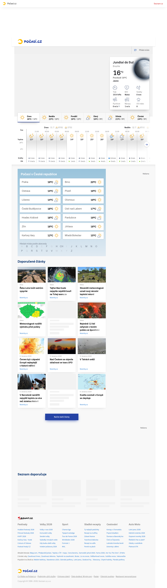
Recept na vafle (90, 543)
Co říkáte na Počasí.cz (27, 576)
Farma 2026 (100, 553)
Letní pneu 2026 (135, 530)
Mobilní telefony (40, 560)
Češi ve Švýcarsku (113, 540)
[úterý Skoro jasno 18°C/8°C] (94, 117)
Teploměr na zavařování (65, 556)
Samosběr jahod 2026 (87, 553)
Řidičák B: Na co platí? (137, 540)
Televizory (96, 560)
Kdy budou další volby (47, 543)
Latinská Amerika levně (115, 543)
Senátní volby (45, 536)
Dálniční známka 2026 (137, 533)
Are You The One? (112, 553)
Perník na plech (89, 547)
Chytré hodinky (106, 560)
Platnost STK (133, 547)
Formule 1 (65, 543)
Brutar (77, 556)
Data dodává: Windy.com (81, 576)
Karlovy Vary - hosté (25, 540)
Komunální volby (46, 533)
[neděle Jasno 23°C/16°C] (50, 117)
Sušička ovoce (110, 556)
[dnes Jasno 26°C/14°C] (29, 117)
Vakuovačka (121, 556)
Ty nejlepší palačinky (91, 530)
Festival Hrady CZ (24, 547)
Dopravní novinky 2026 (137, 536)
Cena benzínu (73, 553)
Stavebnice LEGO (53, 560)
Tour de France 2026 (69, 536)
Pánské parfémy (119, 560)
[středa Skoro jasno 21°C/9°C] (116, 117)
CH (61, 246)
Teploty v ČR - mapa (59, 553)
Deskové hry (87, 560)
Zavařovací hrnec (34, 556)
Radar (96, 576)
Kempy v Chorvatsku (114, 530)
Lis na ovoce (84, 556)
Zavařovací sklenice (48, 556)
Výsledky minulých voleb (48, 540)
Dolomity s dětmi (113, 547)
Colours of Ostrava (24, 543)
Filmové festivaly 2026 (26, 533)
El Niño (122, 553)
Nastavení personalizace (126, 576)
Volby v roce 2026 (46, 530)
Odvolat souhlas (107, 576)
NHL (63, 547)
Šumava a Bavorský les (115, 536)
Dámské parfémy (66, 560)
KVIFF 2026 (22, 536)
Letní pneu (77, 560)
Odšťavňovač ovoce (97, 556)
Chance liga (66, 530)
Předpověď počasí (44, 553)
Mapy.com (33, 553)
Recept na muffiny (90, 533)
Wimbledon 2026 (68, 540)
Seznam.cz (158, 4)
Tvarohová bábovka (91, 540)
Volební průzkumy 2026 (48, 547)
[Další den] (146, 144)
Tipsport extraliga (68, 533)
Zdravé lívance (89, 536)
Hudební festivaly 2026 (26, 530)
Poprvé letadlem (112, 533)
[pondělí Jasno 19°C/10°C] (73, 117)
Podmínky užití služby (47, 576)
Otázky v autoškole (135, 543)
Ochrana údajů (63, 576)
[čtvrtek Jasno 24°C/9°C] (138, 117)
